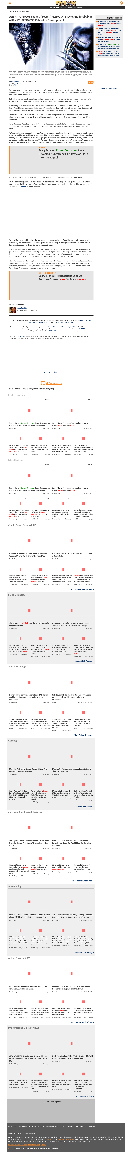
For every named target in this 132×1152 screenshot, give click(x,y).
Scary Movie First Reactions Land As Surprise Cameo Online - (109, 24)
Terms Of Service (37, 1126)
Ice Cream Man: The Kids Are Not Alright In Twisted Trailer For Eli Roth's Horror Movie (110, 31)
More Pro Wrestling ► (85, 1096)
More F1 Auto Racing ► (84, 952)
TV (64, 8)
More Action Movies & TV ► (82, 1022)
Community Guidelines (70, 327)
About (28, 1126)
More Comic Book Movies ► (82, 589)
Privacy (63, 1126)
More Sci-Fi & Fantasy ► (84, 661)
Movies (59, 8)
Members (78, 8)
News (52, 8)
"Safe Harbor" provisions (63, 323)
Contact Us (11, 1148)
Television (47, 499)
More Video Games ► (85, 807)
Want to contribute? (51, 371)
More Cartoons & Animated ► (82, 881)
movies (26, 12)
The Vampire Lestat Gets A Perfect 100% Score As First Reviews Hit (109, 39)
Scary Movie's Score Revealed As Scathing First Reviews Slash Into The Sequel (109, 46)
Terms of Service (53, 327)
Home (12, 12)
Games (70, 8)
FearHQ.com (21, 337)
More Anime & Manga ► (84, 735)
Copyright (70, 1126)
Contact (84, 1126)
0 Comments (51, 383)
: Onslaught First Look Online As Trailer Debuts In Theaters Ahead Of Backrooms (109, 53)
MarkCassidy (15, 81)
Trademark (78, 1126)
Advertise (92, 1126)
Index (15, 1126)
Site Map (22, 1126)
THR (15, 85)
